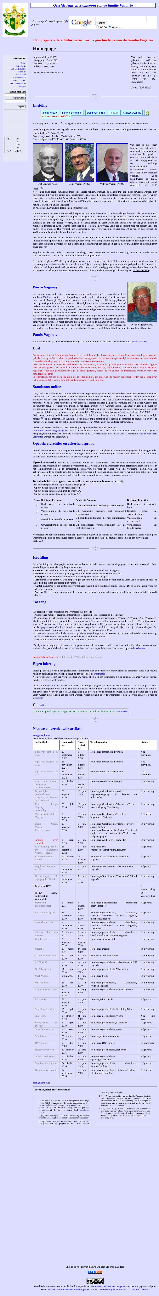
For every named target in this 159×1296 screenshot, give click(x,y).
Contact (22, 86)
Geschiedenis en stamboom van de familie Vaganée (60, 1286)
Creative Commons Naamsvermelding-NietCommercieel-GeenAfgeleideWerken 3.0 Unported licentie (96, 1289)
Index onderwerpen (72, 112)
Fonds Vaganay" (140, 341)
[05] (42, 418)
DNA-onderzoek (19, 80)
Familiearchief (19, 77)
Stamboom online (96, 112)
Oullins (47, 297)
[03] (42, 188)
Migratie (22, 72)
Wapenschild (20, 74)
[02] (48, 132)
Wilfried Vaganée (116, 1286)
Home (23, 63)
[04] (70, 204)
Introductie (21, 66)
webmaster (140, 648)
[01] (61, 123)
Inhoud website (50, 112)
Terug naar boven (41, 735)
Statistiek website (132, 112)
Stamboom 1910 (99, 1286)
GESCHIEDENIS (18, 69)
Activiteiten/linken (18, 83)
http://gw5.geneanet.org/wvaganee (50, 430)
